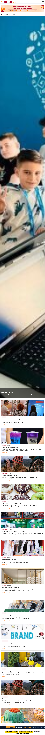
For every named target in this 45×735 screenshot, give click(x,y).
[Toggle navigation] (43, 1)
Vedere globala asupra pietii (9, 14)
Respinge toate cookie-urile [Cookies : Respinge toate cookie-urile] (25, 731)
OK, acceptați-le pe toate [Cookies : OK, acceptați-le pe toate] (12, 731)
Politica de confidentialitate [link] (22, 733)
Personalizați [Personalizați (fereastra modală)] (37, 731)
